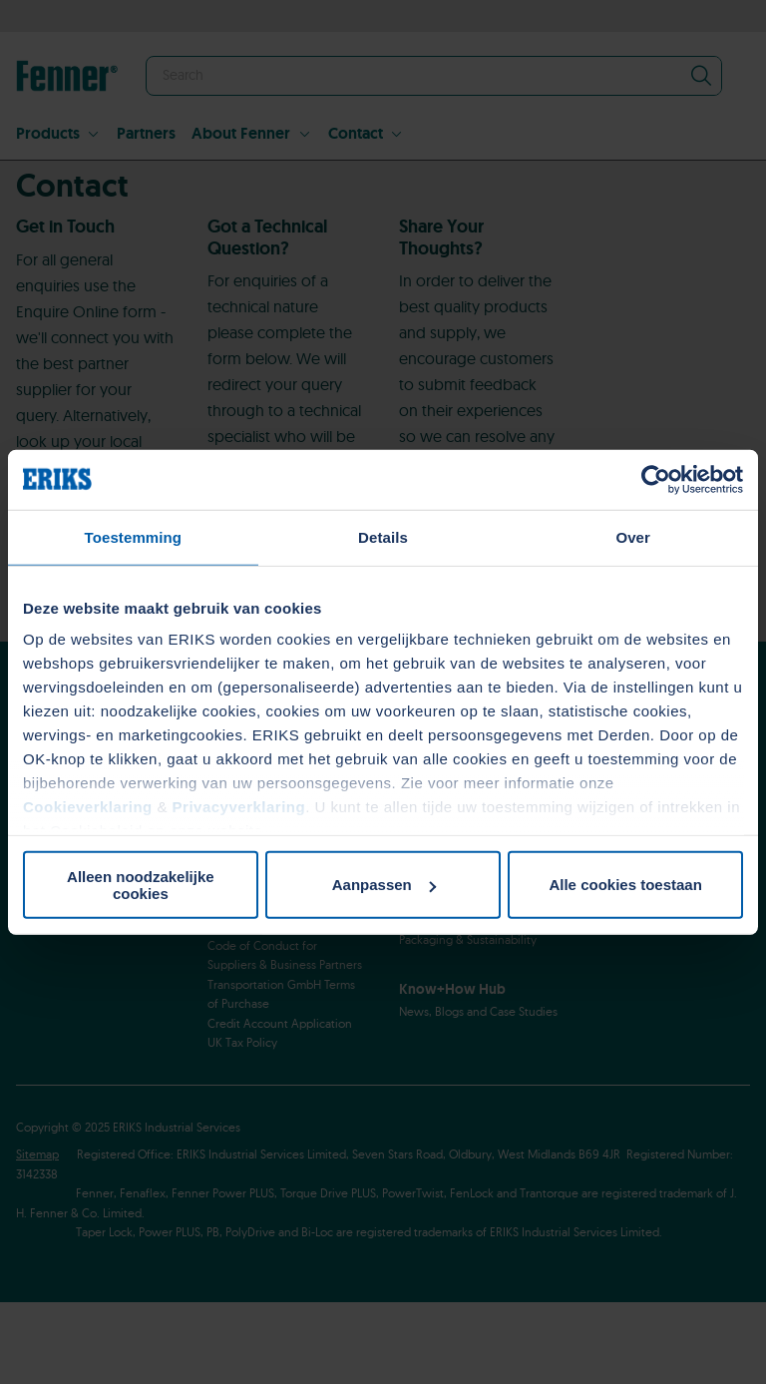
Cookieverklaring (88, 806)
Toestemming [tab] (134, 536)
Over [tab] (632, 536)
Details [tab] (383, 536)
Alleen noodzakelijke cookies (140, 884)
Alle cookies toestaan (625, 884)
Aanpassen (384, 884)
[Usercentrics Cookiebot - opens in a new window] (656, 479)
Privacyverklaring (239, 806)
